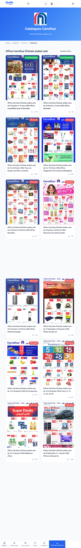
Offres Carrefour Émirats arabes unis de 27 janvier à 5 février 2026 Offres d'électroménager (21, 330)
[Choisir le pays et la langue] (53, 3)
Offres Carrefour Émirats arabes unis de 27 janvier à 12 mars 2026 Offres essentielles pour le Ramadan (21, 106)
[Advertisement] (40, 259)
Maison (8, 43)
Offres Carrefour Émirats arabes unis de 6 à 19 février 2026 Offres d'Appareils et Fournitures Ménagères (57, 169)
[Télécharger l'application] (57, 544)
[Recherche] (28, 4)
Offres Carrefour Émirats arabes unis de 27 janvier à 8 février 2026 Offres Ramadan (21, 231)
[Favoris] (35, 544)
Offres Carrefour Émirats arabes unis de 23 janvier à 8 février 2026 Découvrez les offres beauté (57, 231)
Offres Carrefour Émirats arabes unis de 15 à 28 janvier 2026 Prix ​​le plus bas (22, 390)
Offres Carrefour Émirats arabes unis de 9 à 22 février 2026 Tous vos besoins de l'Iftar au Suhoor (21, 169)
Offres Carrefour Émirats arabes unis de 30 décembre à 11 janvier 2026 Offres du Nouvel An (57, 454)
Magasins (16, 43)
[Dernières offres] (66, 51)
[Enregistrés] (44, 544)
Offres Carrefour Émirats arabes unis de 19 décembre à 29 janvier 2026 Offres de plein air (57, 330)
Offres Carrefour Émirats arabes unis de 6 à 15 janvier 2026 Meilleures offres (21, 454)
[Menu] (73, 3)
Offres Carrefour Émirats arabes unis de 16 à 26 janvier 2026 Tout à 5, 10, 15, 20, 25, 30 (57, 392)
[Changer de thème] (46, 3)
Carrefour (24, 43)
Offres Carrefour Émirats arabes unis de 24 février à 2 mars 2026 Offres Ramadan (57, 106)
